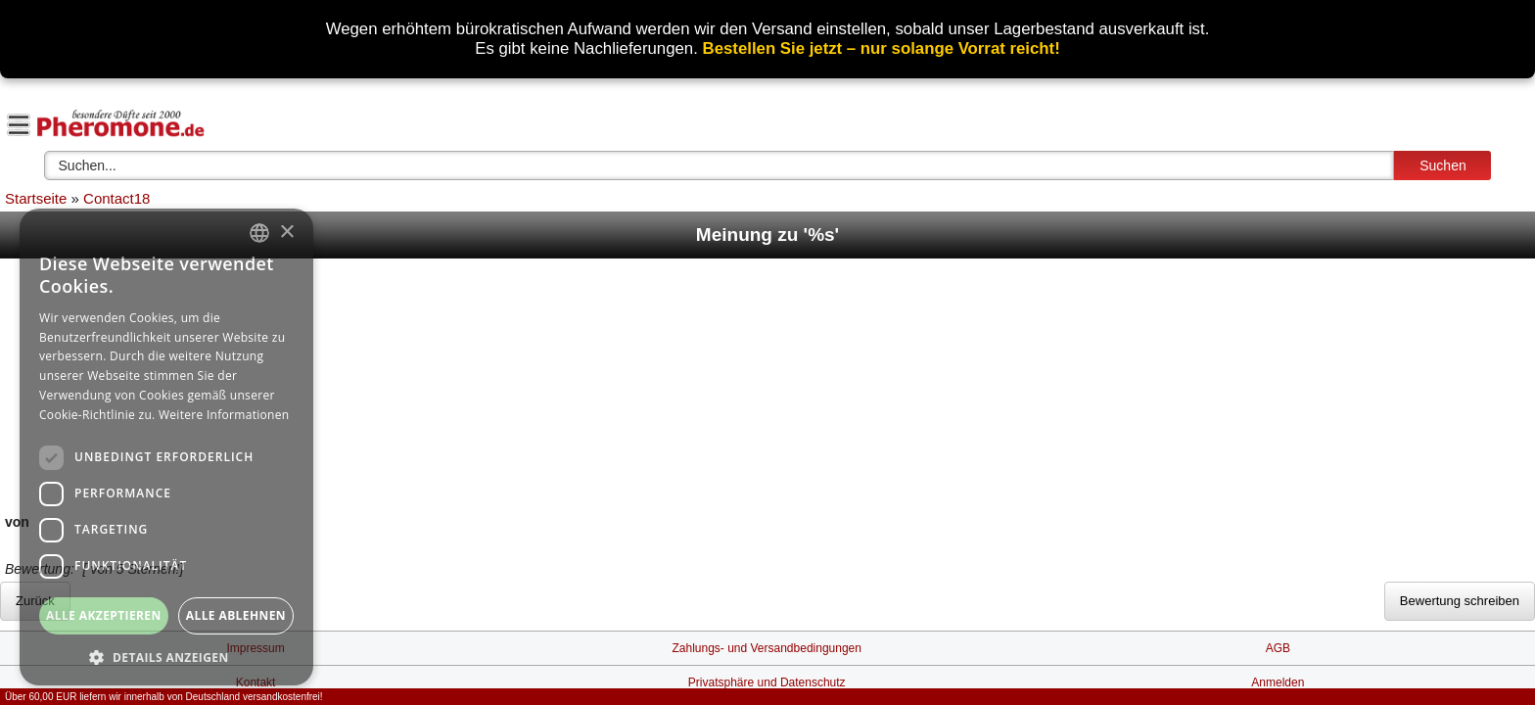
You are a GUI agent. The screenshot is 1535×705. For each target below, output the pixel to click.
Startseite (36, 198)
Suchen (1442, 165)
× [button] (286, 232)
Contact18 (116, 198)
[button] (166, 656)
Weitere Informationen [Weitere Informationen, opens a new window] (224, 414)
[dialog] (166, 447)
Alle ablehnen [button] (236, 615)
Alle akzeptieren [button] (104, 615)
